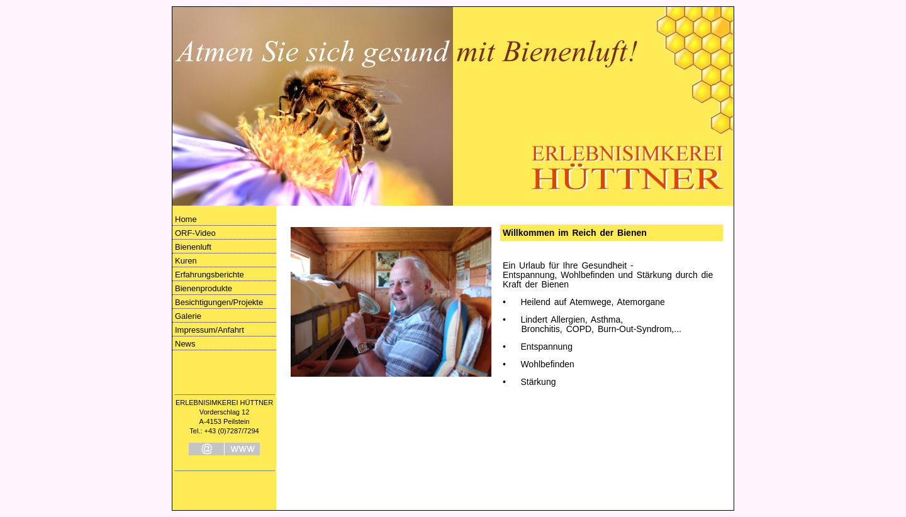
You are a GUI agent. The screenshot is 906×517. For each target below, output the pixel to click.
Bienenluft (193, 247)
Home (186, 219)
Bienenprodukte (203, 288)
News (185, 343)
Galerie (188, 316)
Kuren (186, 260)
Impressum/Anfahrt (209, 330)
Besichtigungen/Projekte (219, 302)
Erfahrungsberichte (209, 274)
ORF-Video (195, 233)
